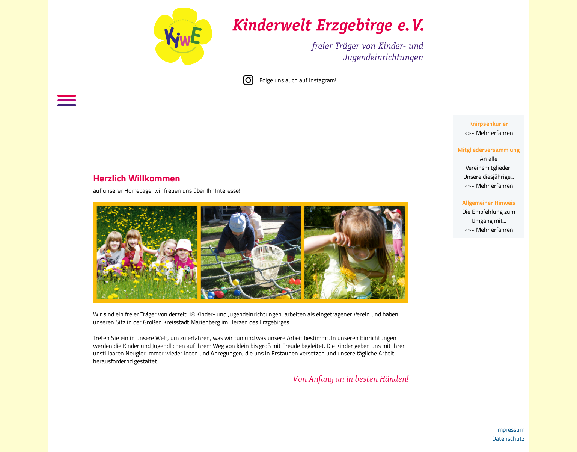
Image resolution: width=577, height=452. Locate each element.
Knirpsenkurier (488, 123)
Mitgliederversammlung (489, 149)
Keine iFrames (250, 146)
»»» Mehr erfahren (488, 132)
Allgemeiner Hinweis (488, 202)
